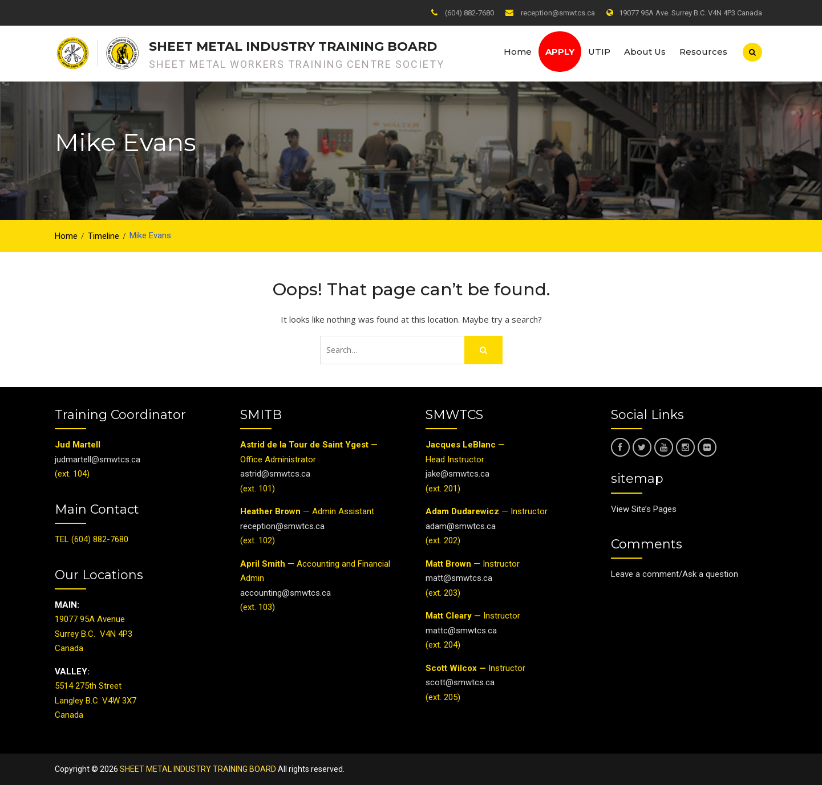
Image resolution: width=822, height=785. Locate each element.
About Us (645, 51)
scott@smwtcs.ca (460, 682)
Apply (559, 51)
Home (518, 51)
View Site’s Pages (644, 509)
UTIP (599, 51)
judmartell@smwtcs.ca (97, 459)
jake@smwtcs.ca (457, 474)
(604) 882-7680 (469, 13)
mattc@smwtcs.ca (461, 630)
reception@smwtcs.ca (558, 13)
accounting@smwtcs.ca (285, 593)
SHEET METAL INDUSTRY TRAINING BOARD (293, 46)
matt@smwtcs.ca (459, 578)
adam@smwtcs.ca (462, 526)
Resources (703, 51)
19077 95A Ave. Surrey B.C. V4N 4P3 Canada (690, 13)
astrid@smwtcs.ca (275, 474)
